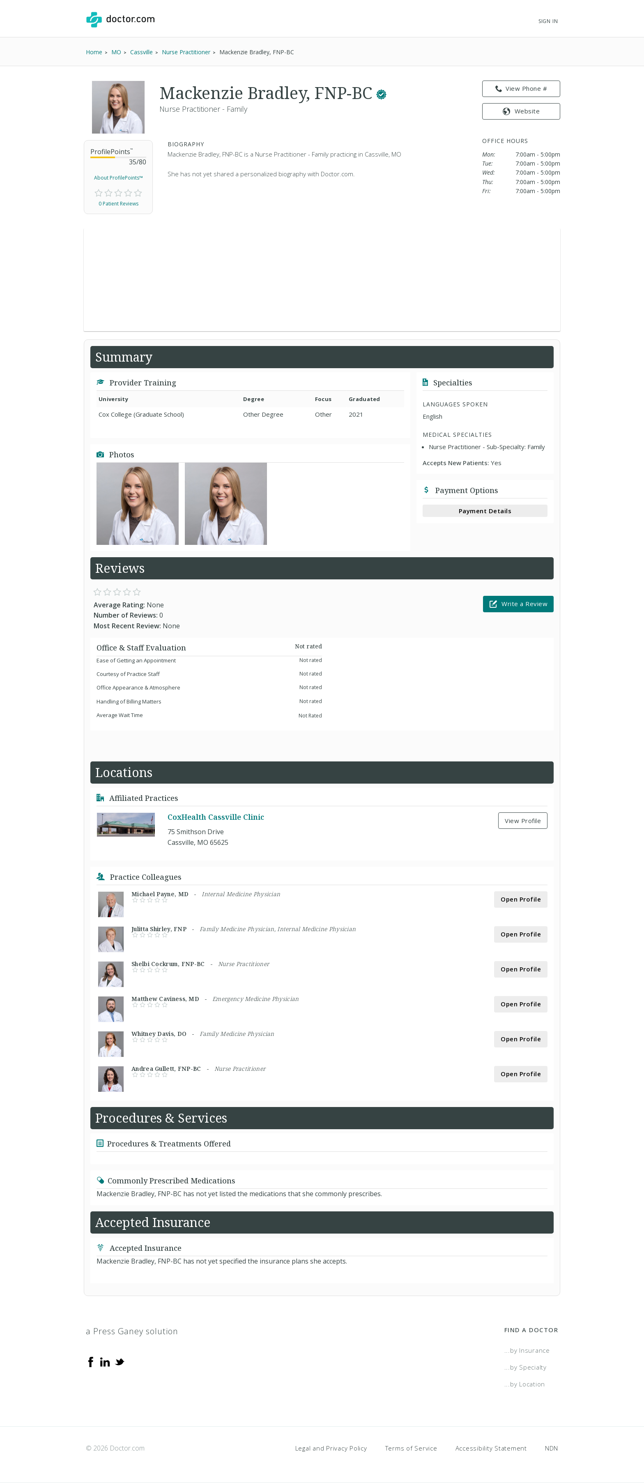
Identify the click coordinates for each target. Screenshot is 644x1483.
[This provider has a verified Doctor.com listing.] (381, 92)
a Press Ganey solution (132, 1331)
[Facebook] (91, 1361)
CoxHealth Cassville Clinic (216, 817)
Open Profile (521, 899)
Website (521, 111)
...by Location (524, 1384)
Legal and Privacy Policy (331, 1448)
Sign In (548, 21)
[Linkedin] (105, 1361)
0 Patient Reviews (118, 203)
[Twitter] (119, 1361)
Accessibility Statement (491, 1448)
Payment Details (485, 511)
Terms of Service (411, 1448)
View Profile (523, 820)
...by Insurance (527, 1350)
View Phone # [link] (521, 89)
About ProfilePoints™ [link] (118, 177)
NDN (551, 1448)
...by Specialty (525, 1367)
